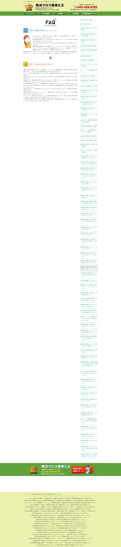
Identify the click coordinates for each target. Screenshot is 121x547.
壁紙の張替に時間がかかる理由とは (89, 196)
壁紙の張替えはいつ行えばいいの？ (89, 441)
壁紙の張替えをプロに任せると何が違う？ (89, 182)
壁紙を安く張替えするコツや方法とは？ (89, 388)
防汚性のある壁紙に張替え (89, 140)
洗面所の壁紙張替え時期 (89, 46)
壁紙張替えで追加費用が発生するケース (89, 81)
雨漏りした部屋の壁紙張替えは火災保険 (89, 121)
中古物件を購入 (86, 24)
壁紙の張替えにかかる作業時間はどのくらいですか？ (89, 455)
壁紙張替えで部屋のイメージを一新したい (89, 109)
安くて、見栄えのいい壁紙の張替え (89, 151)
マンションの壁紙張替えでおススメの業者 (89, 131)
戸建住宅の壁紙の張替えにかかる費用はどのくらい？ (89, 311)
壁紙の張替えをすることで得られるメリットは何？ (89, 157)
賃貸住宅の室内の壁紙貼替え (89, 51)
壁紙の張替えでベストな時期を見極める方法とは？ (89, 331)
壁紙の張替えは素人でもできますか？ (89, 394)
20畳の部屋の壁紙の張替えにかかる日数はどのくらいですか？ (89, 338)
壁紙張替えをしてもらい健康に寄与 (89, 115)
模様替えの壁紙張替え (88, 60)
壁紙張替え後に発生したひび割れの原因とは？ (89, 413)
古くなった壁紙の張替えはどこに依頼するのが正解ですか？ (89, 420)
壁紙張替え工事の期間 (88, 76)
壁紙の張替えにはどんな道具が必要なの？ (89, 228)
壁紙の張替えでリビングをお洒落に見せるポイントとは (89, 189)
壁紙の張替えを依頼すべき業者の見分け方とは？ (89, 169)
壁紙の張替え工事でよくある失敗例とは (89, 293)
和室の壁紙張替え (87, 56)
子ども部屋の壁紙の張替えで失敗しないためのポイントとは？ (89, 373)
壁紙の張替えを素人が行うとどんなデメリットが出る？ (89, 254)
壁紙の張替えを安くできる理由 (89, 29)
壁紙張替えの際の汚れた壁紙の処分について (89, 91)
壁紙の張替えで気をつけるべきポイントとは (89, 214)
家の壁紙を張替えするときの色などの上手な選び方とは (89, 274)
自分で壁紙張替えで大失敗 (89, 86)
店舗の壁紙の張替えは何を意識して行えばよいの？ (89, 261)
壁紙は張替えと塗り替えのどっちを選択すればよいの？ (89, 221)
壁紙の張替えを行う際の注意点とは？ (89, 97)
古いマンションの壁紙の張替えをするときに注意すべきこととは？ (89, 318)
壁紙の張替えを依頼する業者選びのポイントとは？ (89, 357)
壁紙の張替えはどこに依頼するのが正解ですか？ (89, 345)
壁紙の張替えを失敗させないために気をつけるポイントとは (89, 175)
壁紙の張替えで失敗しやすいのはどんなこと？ (89, 435)
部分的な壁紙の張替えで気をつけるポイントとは (89, 299)
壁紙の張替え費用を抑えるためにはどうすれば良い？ (89, 163)
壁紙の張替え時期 (87, 20)
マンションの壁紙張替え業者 (89, 71)
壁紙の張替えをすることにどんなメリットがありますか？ (89, 428)
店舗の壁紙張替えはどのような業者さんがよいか (89, 103)
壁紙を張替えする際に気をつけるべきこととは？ (89, 208)
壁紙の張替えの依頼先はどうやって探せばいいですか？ (89, 406)
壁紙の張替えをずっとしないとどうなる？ (89, 248)
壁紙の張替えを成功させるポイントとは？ (89, 400)
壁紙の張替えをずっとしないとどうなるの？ (89, 305)
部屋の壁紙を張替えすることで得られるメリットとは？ (89, 381)
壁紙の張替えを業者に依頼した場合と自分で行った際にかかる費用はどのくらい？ (89, 364)
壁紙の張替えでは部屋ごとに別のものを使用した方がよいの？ (89, 241)
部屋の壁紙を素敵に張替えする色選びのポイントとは (89, 202)
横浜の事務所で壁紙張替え (89, 136)
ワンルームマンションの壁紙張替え (89, 65)
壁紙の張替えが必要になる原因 (89, 41)
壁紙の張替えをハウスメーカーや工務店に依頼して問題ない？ (89, 448)
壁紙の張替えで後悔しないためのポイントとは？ (89, 325)
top (30, 498)
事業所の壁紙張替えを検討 (89, 126)
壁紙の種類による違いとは (89, 280)
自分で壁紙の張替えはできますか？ (89, 351)
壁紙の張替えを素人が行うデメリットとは (89, 234)
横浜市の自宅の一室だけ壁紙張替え (89, 145)
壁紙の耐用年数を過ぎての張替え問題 (89, 35)
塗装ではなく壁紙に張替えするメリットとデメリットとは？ (89, 286)
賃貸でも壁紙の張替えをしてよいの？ (89, 268)
